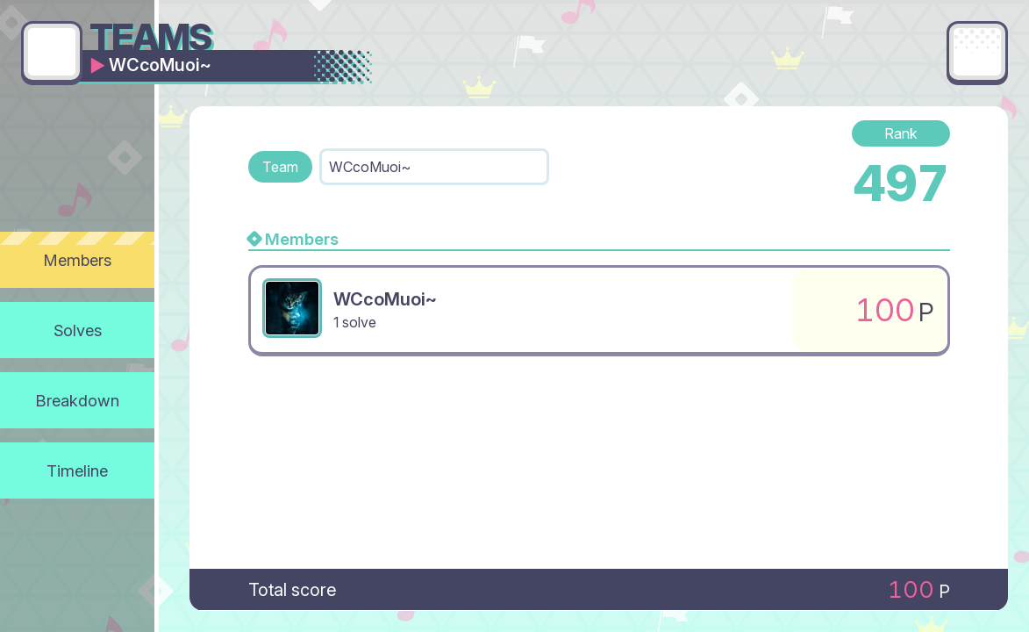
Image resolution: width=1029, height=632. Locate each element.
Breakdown (77, 400)
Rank (901, 133)
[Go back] (52, 52)
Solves (78, 330)
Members (77, 259)
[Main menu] (977, 52)
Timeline (77, 470)
